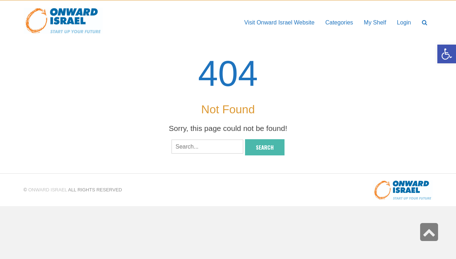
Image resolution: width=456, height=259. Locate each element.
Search (265, 147)
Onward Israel (47, 189)
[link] (374, 22)
